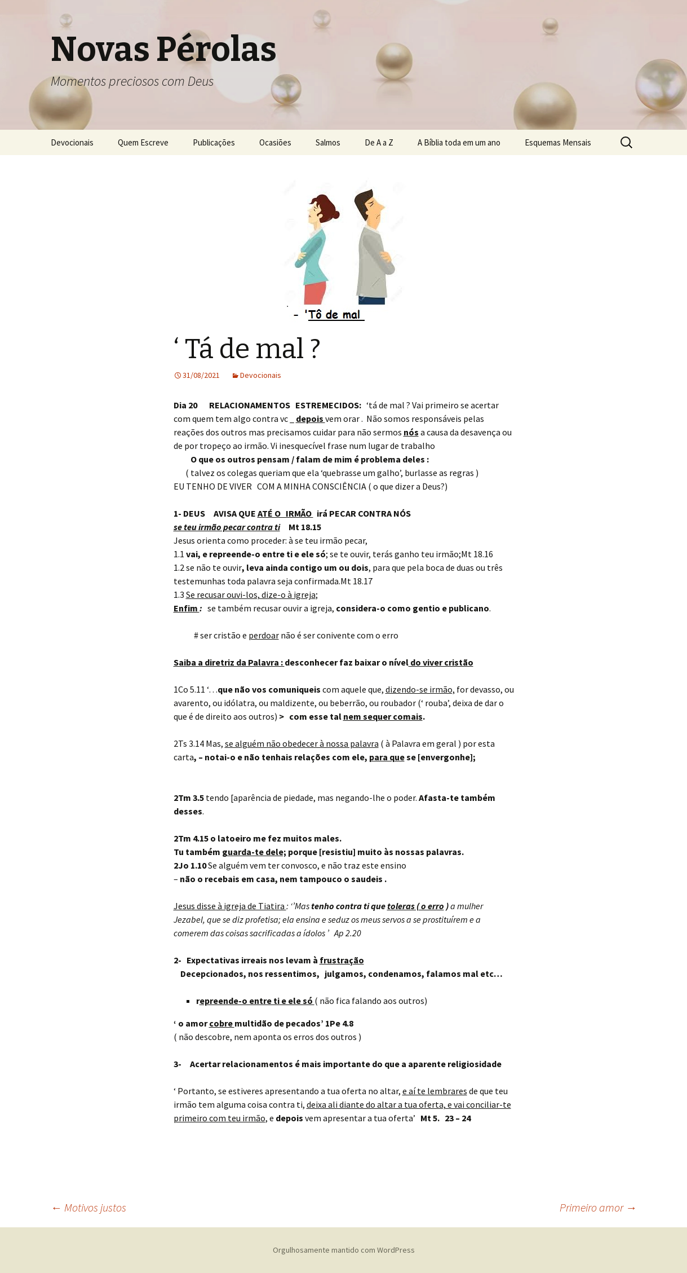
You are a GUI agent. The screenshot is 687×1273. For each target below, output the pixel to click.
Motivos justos (88, 1207)
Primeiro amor (598, 1207)
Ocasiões (275, 142)
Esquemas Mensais (558, 142)
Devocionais (72, 142)
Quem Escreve (143, 142)
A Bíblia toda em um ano (459, 142)
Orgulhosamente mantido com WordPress (344, 1250)
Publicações (214, 142)
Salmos (328, 142)
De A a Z (379, 142)
